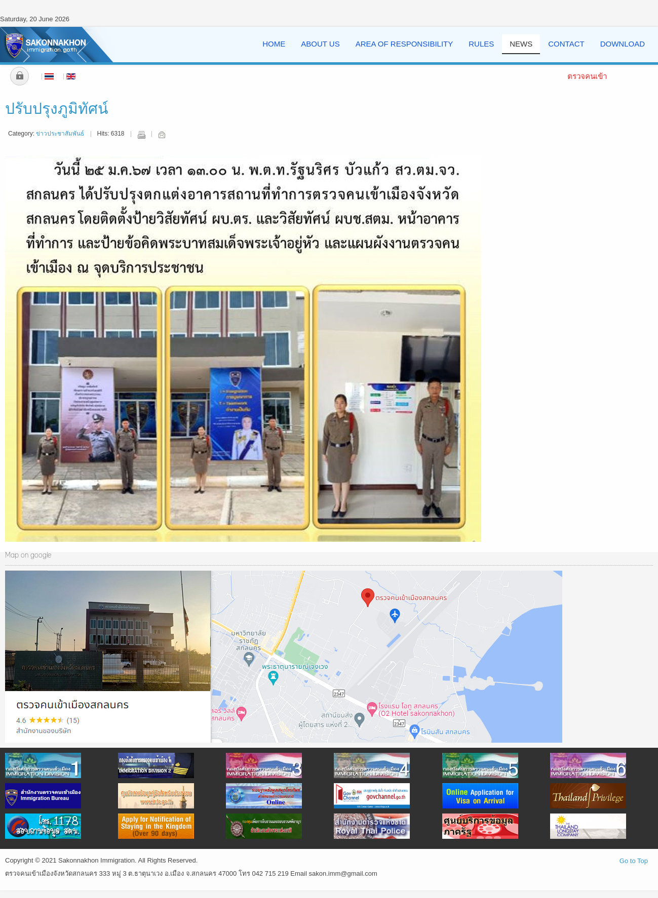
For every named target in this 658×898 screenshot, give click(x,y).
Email (162, 135)
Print (141, 135)
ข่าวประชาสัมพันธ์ (60, 133)
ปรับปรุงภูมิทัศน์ (56, 109)
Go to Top (634, 861)
